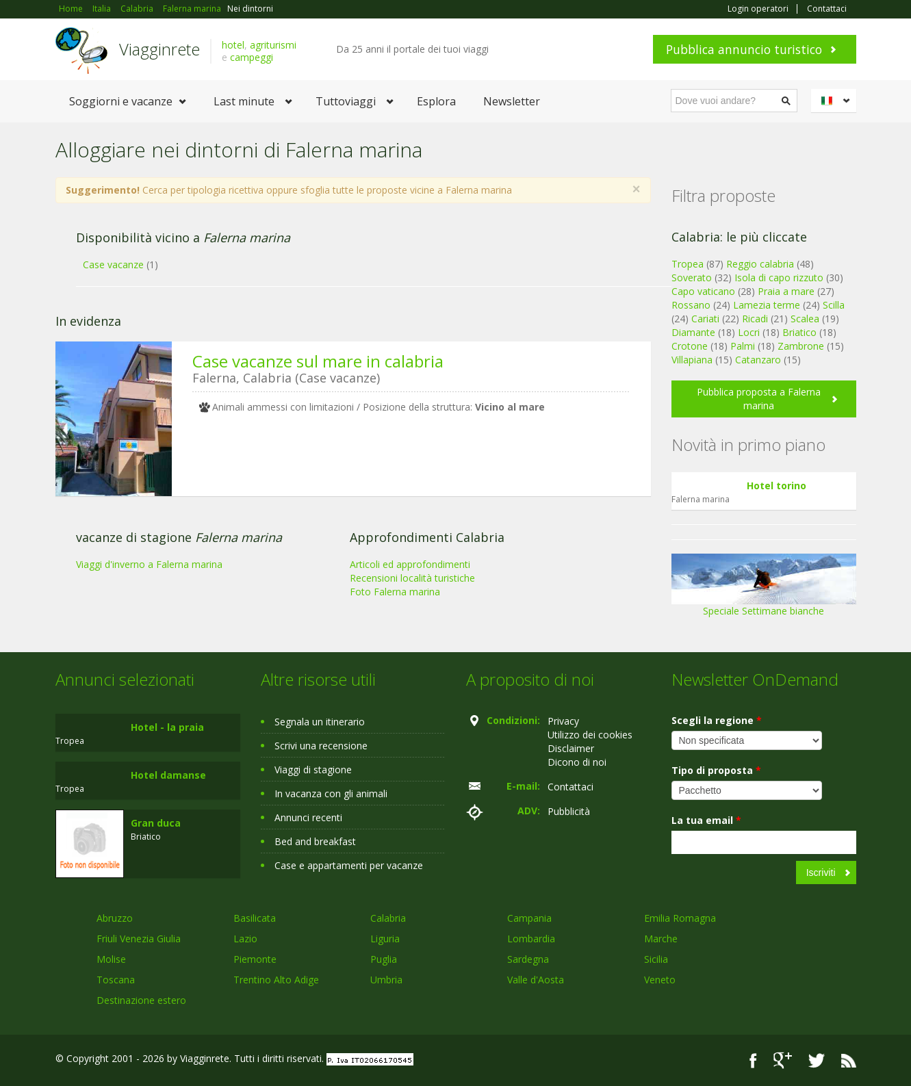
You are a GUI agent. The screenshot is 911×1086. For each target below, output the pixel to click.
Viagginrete (159, 49)
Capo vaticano (703, 291)
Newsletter (511, 101)
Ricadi (755, 318)
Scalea (805, 318)
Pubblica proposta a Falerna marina (759, 398)
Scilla (834, 304)
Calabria (388, 918)
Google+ (782, 1060)
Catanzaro (758, 359)
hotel (233, 44)
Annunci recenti (308, 817)
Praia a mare (786, 291)
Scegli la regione (716, 720)
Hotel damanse (168, 774)
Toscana (116, 979)
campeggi (251, 57)
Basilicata (254, 918)
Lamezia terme (766, 304)
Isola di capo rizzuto (778, 277)
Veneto (660, 979)
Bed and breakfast (315, 841)
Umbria (386, 979)
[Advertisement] (343, 612)
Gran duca (156, 822)
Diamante (693, 332)
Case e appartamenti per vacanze (348, 865)
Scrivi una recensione (321, 745)
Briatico (799, 332)
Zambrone (801, 345)
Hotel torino (776, 485)
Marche (661, 938)
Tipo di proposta (716, 770)
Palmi (742, 345)
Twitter (816, 1060)
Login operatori (758, 9)
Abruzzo (115, 918)
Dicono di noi (577, 761)
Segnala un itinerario (319, 721)
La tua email (706, 820)
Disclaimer (571, 748)
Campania (529, 918)
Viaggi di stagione (313, 769)
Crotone (689, 345)
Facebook (753, 1060)
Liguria (385, 938)
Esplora (436, 101)
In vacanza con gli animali (330, 793)
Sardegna (528, 959)
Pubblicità (569, 811)
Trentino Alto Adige (276, 979)
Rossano (690, 304)
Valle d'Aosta (535, 979)
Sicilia (656, 959)
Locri (749, 332)
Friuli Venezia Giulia (139, 938)
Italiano (835, 100)
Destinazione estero (141, 1000)
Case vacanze (113, 264)
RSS (848, 1060)
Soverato (691, 277)
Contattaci (827, 9)
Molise (111, 959)
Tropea (687, 263)
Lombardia (531, 938)
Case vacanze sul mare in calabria (318, 361)
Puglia (383, 959)
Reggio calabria (760, 263)
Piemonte (255, 959)
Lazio (245, 938)
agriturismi (273, 44)
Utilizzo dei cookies (590, 734)
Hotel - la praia (167, 727)
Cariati (705, 318)
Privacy (563, 720)
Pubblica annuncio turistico (744, 49)
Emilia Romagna (680, 918)
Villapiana (692, 359)
